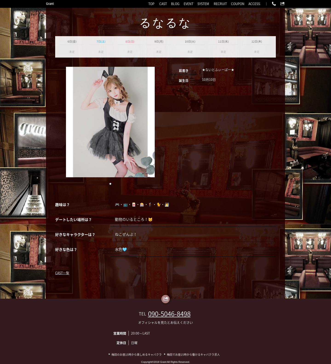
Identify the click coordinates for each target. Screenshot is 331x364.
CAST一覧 (62, 273)
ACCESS (254, 3)
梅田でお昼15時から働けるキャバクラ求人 (193, 354)
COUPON (237, 3)
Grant (50, 3)
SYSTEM (203, 3)
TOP (151, 3)
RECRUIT (220, 3)
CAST (163, 3)
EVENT (188, 3)
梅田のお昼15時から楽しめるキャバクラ (136, 354)
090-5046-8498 (169, 313)
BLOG (175, 3)
